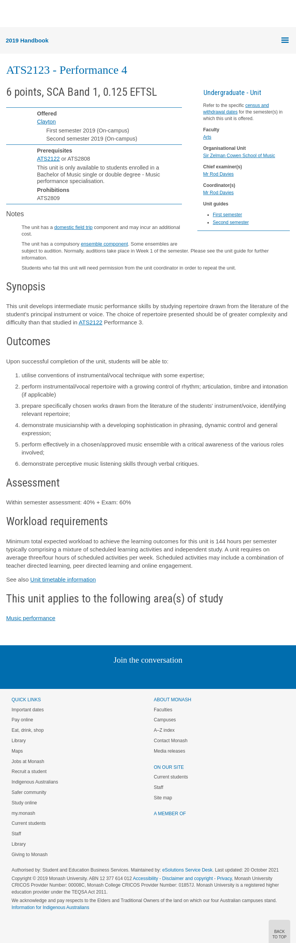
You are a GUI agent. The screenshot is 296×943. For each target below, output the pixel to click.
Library (19, 740)
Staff (16, 833)
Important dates (28, 709)
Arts (207, 137)
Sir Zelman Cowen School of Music (239, 155)
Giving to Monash (29, 854)
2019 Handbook (27, 40)
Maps (17, 751)
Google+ (154, 676)
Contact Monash (170, 740)
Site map (163, 798)
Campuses (165, 720)
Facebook (140, 676)
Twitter (126, 676)
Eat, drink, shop (28, 730)
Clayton (46, 122)
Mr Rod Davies (218, 174)
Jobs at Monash (28, 761)
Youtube (185, 676)
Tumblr (169, 676)
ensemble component (104, 244)
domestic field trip (73, 227)
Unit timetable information (63, 579)
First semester (227, 214)
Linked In (109, 676)
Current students (29, 823)
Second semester (231, 222)
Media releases (169, 751)
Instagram (93, 676)
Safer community (29, 792)
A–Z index (164, 730)
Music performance (31, 618)
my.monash (23, 813)
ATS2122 (48, 159)
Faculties (163, 709)
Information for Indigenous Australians (50, 907)
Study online (24, 803)
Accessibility (145, 878)
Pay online (22, 720)
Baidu (202, 676)
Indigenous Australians (35, 782)
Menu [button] (10, 14)
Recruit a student (29, 771)
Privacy (224, 878)
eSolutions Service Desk (187, 870)
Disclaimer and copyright (187, 878)
